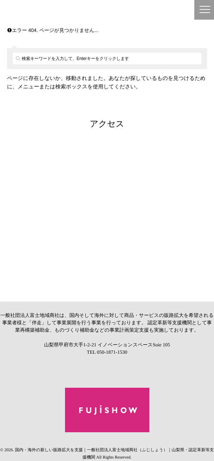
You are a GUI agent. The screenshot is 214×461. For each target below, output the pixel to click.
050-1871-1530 (112, 352)
